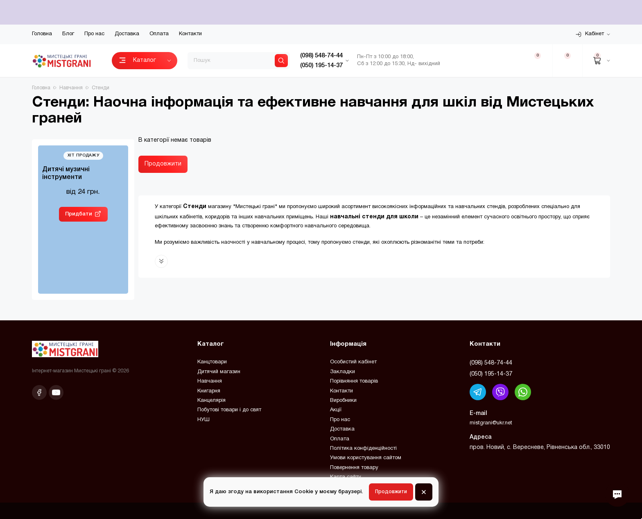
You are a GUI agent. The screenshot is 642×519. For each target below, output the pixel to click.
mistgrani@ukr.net (491, 423)
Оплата (159, 34)
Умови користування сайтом (365, 458)
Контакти (190, 34)
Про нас (94, 34)
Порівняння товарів (354, 381)
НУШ (203, 419)
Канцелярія (211, 400)
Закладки (342, 371)
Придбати (78, 214)
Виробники (343, 400)
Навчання (209, 381)
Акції (335, 410)
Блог (68, 34)
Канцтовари (212, 362)
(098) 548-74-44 (491, 363)
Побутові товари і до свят (229, 410)
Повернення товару (354, 467)
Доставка (127, 34)
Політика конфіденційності (363, 448)
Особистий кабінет (353, 362)
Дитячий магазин (218, 371)
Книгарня (208, 391)
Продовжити (163, 164)
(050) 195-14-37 (491, 374)
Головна (42, 34)
